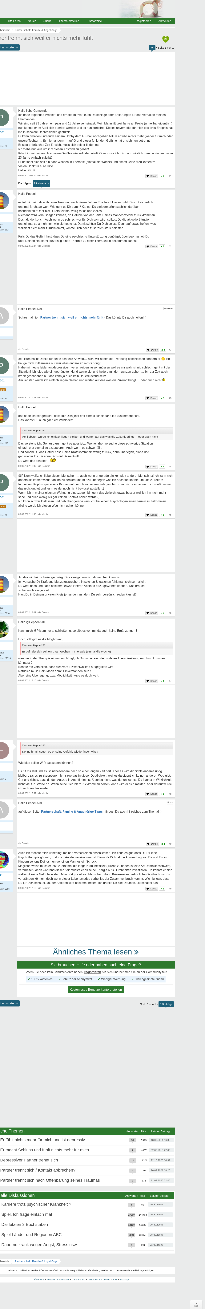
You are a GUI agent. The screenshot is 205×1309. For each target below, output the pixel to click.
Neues (32, 20)
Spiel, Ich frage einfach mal (26, 1214)
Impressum (63, 1279)
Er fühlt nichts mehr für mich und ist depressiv (42, 1139)
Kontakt (50, 1279)
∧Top (196, 1304)
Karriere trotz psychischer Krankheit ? (36, 1204)
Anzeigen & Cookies (99, 1279)
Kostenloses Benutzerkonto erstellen (96, 989)
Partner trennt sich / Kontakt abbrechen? (37, 1170)
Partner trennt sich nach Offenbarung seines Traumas (50, 1180)
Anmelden (164, 20)
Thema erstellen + (70, 20)
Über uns (39, 1279)
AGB (114, 1279)
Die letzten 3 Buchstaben (24, 1224)
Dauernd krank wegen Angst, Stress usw (39, 1244)
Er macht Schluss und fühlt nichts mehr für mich (44, 1150)
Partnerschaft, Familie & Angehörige (36, 1261)
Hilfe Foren (14, 20)
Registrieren (143, 20)
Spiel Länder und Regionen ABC (31, 1234)
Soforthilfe (95, 20)
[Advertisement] (96, 277)
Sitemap (124, 1279)
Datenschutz (78, 1279)
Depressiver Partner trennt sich (29, 1160)
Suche (47, 20)
